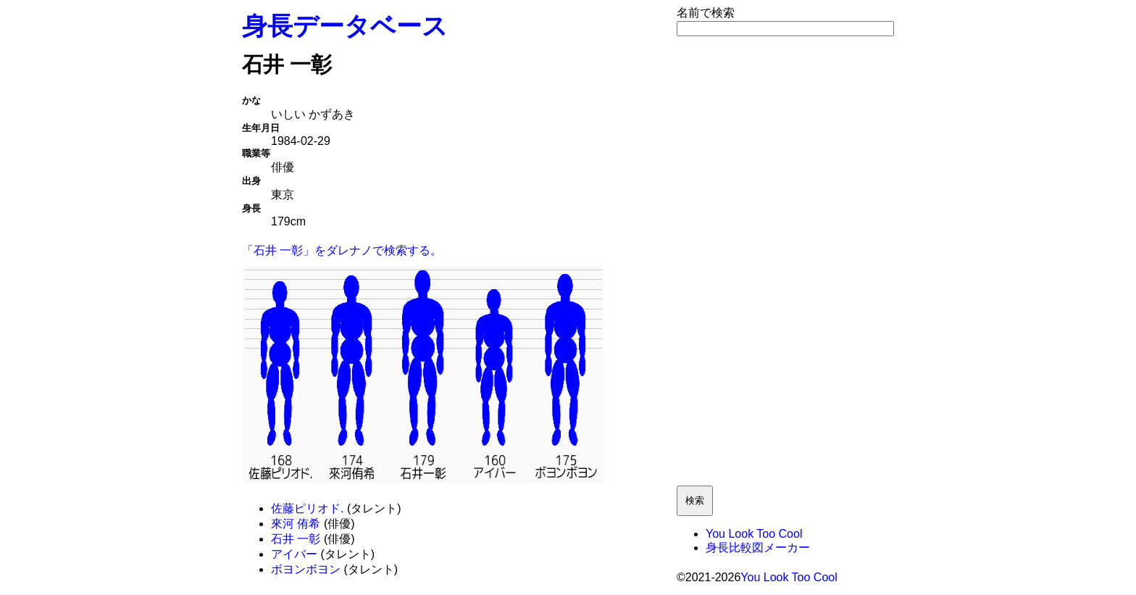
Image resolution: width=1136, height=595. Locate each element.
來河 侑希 (295, 523)
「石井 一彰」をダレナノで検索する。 (342, 250)
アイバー (294, 554)
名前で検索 (706, 13)
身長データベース (345, 26)
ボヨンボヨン (306, 569)
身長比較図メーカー (758, 547)
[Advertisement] (785, 260)
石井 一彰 (295, 539)
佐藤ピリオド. (307, 508)
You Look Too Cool (754, 534)
